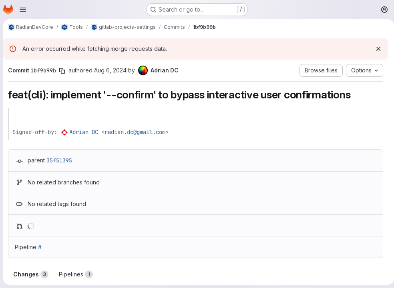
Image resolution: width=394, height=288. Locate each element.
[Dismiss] (375, 49)
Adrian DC (83, 132)
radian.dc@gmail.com (135, 132)
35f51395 (59, 160)
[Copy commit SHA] (62, 71)
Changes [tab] (30, 274)
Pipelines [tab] (76, 274)
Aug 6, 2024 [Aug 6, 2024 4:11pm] (110, 70)
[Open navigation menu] (22, 9)
